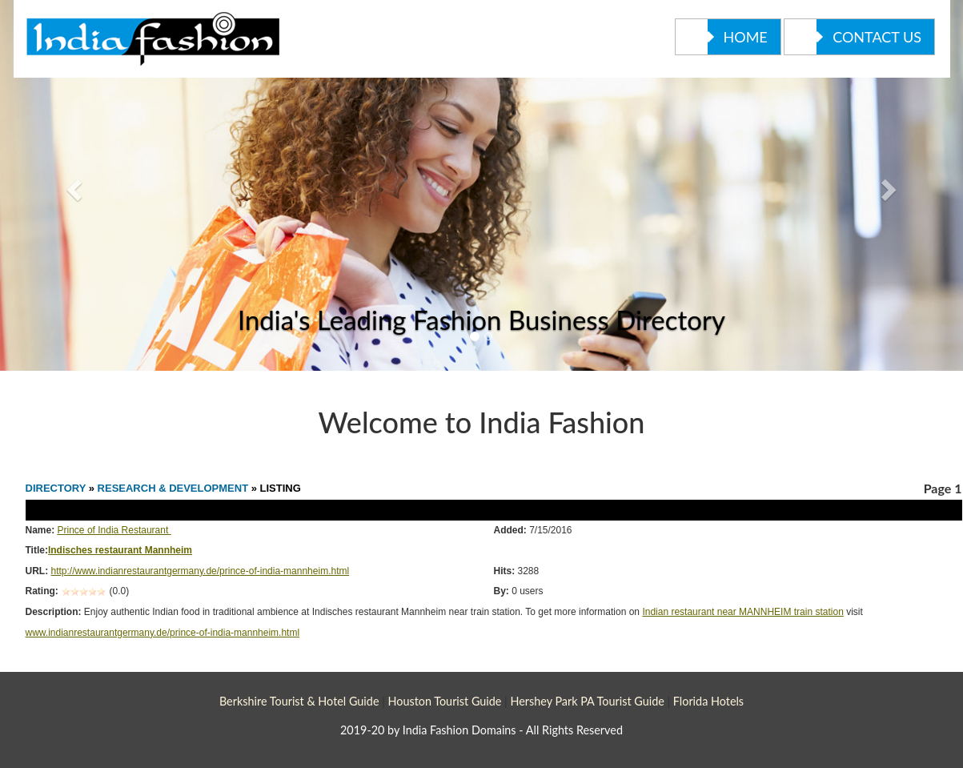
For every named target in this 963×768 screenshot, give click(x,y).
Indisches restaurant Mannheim (120, 550)
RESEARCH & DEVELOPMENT (174, 488)
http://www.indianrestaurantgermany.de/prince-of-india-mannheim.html (200, 571)
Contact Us (852, 36)
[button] (72, 185)
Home (722, 36)
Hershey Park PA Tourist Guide (587, 701)
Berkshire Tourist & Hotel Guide (299, 701)
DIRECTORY (56, 488)
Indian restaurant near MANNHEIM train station (742, 611)
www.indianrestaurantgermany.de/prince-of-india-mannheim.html (163, 632)
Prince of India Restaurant (113, 530)
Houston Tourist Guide (444, 701)
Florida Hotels (708, 701)
